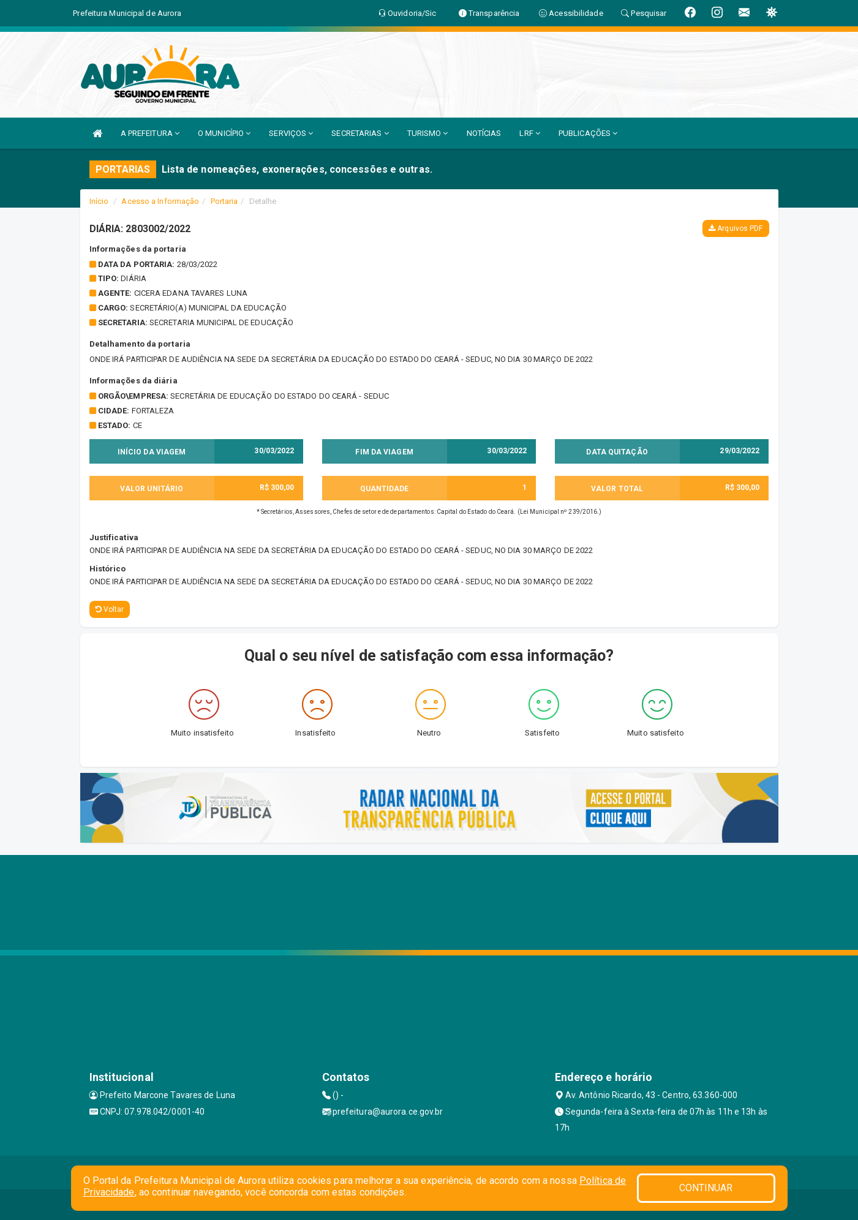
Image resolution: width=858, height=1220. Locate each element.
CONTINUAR (706, 1188)
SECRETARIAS (359, 133)
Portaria (224, 201)
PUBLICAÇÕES (588, 133)
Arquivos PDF (735, 228)
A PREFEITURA (150, 133)
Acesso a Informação (160, 201)
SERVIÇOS (291, 133)
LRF (529, 133)
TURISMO (427, 133)
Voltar (110, 609)
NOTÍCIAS (484, 133)
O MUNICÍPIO (224, 133)
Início (99, 201)
